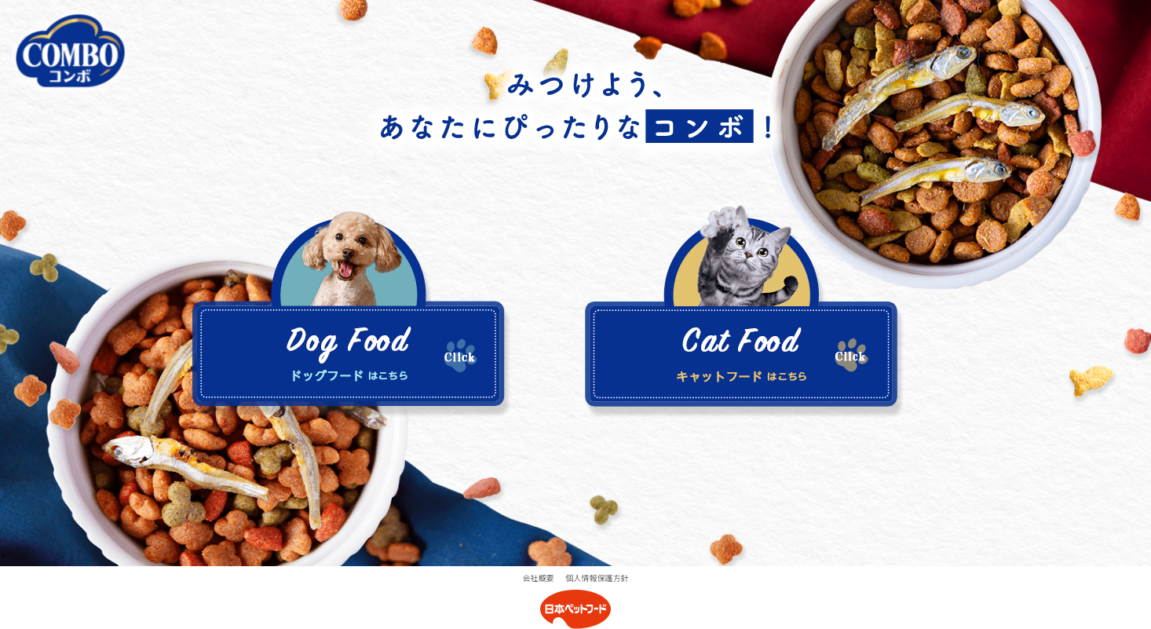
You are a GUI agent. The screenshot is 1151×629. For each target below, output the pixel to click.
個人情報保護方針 (597, 577)
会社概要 (538, 577)
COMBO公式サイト (70, 51)
